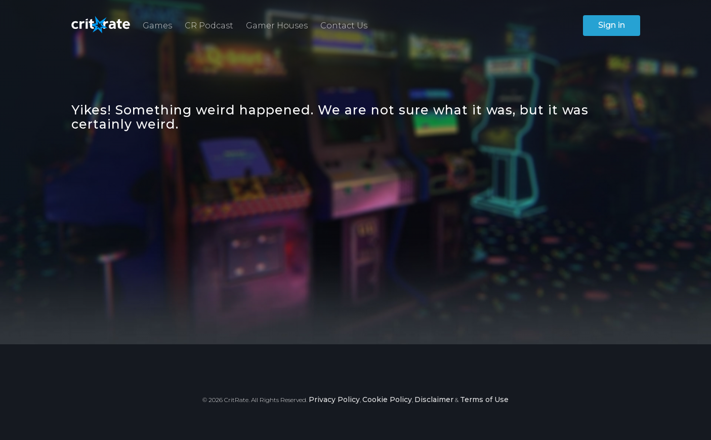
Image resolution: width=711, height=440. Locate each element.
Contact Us (343, 25)
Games (157, 25)
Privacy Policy (334, 399)
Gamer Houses (277, 25)
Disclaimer (433, 399)
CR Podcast (209, 25)
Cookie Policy (387, 399)
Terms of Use (484, 399)
